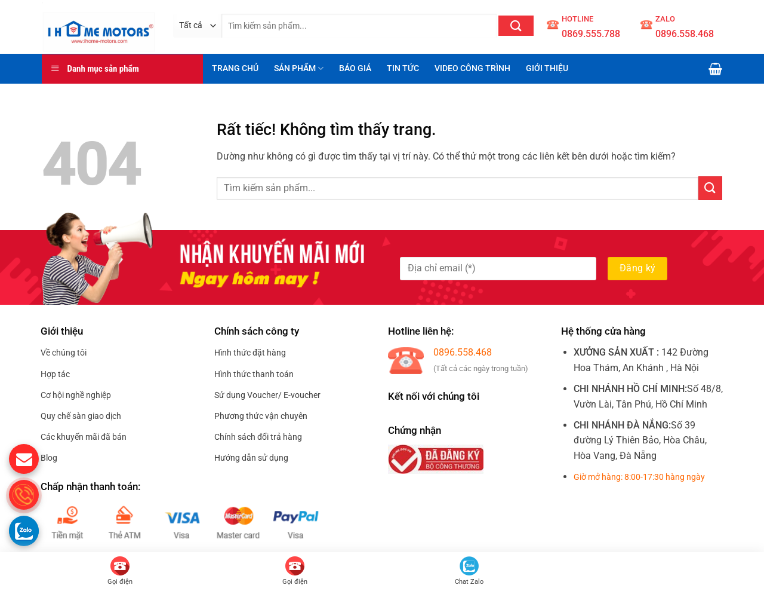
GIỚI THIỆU (547, 68)
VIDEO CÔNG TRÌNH (472, 68)
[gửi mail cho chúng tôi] (24, 459)
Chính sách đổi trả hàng (258, 437)
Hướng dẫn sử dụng (251, 458)
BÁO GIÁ (355, 68)
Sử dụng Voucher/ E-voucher (267, 395)
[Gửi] (516, 26)
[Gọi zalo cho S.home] (24, 531)
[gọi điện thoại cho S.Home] (24, 495)
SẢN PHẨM (299, 68)
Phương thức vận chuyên (260, 416)
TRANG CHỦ (235, 68)
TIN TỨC (403, 68)
